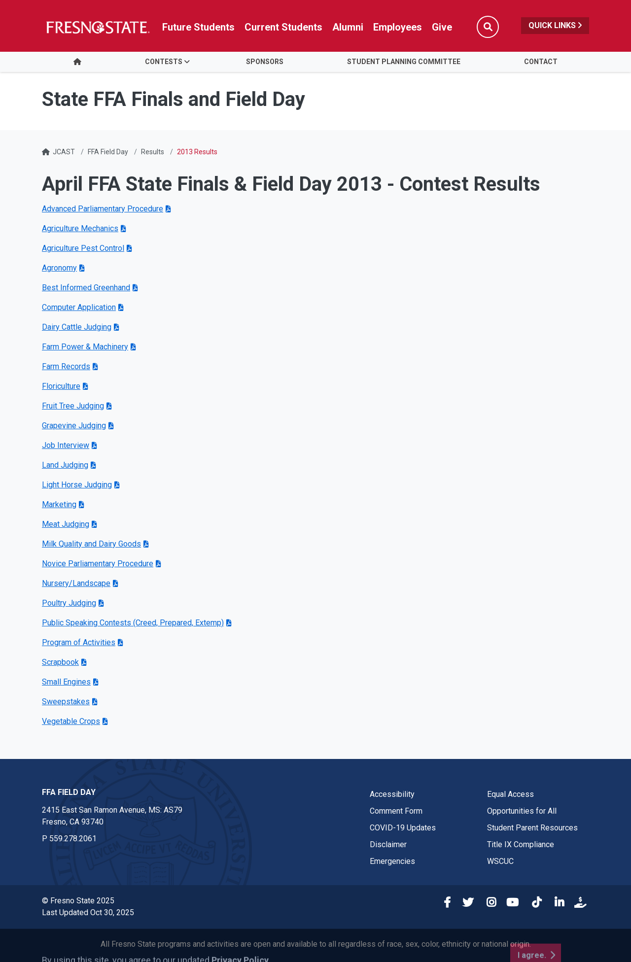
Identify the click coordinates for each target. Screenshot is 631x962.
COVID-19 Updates (403, 827)
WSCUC (500, 861)
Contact (541, 62)
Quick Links (555, 25)
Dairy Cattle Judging (76, 327)
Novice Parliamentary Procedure (97, 563)
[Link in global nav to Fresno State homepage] (97, 27)
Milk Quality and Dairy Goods (91, 544)
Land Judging (65, 465)
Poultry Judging (69, 603)
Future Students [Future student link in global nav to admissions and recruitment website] (198, 27)
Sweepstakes (66, 701)
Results (152, 152)
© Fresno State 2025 (78, 900)
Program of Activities (78, 642)
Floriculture (61, 386)
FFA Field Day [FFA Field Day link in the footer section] (69, 792)
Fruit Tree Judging (73, 406)
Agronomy (59, 268)
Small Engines (66, 682)
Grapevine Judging (74, 425)
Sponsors (264, 62)
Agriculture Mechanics (80, 228)
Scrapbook (60, 662)
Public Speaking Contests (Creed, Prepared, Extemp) (133, 622)
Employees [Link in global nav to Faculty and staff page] (397, 27)
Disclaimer (388, 844)
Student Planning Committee (403, 62)
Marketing (59, 504)
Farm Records (66, 366)
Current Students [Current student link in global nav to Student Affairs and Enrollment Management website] (283, 27)
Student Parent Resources (532, 827)
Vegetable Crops (71, 721)
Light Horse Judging (77, 484)
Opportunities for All (522, 811)
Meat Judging (65, 524)
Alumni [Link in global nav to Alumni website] (347, 27)
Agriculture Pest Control (83, 248)
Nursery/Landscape (76, 583)
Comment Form (396, 811)
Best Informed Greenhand (86, 287)
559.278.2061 (73, 838)
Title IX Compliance (520, 844)
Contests (163, 62)
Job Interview (65, 445)
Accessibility (392, 794)
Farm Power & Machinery (85, 346)
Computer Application (79, 307)
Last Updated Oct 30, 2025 (88, 912)
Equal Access (510, 794)
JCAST (64, 152)
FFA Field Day (108, 152)
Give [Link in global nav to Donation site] (442, 27)
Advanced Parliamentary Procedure (102, 208)
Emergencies (392, 861)
